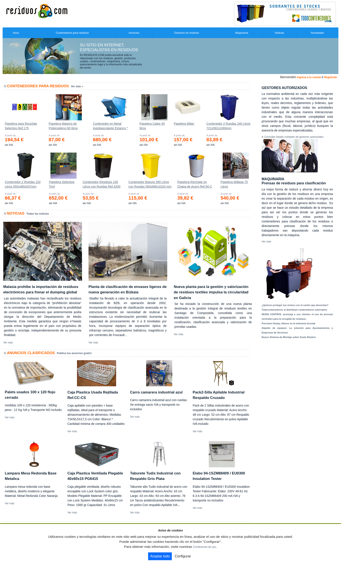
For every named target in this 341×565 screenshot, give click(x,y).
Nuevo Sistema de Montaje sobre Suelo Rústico (289, 337)
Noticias (279, 32)
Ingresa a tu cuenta (309, 77)
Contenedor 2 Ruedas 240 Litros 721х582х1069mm (228, 126)
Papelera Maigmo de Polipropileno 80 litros (63, 126)
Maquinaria (241, 32)
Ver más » (77, 86)
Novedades (317, 32)
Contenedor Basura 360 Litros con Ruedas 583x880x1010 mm (150, 184)
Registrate (330, 77)
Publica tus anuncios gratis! (74, 353)
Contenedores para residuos (72, 32)
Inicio (16, 32)
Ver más (8, 342)
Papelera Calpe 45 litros (152, 126)
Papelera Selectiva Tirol (61, 184)
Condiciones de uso (204, 546)
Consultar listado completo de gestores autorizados (294, 136)
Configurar (183, 556)
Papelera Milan (184, 123)
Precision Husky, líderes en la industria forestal (288, 323)
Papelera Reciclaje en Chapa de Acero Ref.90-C (194, 184)
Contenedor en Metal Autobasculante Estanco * (110, 126)
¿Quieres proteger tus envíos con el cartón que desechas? (295, 305)
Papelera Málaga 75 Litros (234, 184)
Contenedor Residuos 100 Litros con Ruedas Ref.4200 (101, 184)
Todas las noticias (38, 213)
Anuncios (134, 32)
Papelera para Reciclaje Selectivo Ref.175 (21, 126)
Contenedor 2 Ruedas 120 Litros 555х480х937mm (22, 184)
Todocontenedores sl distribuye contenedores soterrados (294, 309)
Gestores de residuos (186, 32)
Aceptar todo (160, 556)
